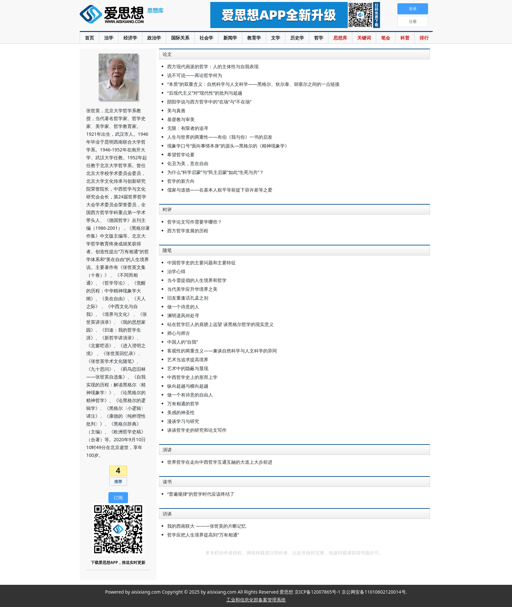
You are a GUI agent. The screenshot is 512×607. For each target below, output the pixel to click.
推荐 (118, 481)
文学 (275, 38)
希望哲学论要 (181, 154)
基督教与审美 (181, 119)
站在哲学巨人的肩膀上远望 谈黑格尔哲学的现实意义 (220, 324)
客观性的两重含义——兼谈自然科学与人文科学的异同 (222, 351)
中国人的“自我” (182, 342)
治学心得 (176, 271)
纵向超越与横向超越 (187, 386)
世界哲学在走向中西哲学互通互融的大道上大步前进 (219, 462)
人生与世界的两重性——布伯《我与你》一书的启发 (219, 137)
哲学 (318, 38)
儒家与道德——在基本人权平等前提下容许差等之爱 (219, 190)
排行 (424, 38)
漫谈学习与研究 (183, 421)
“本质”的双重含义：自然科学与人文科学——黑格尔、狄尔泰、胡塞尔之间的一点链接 (253, 84)
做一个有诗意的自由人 (190, 395)
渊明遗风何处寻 (183, 315)
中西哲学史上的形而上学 (192, 377)
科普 (404, 38)
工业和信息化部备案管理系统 (256, 600)
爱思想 (132, 18)
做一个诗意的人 (183, 307)
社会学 (206, 38)
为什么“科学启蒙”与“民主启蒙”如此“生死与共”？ (215, 172)
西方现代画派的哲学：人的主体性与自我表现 (213, 66)
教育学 (254, 38)
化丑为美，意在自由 (187, 163)
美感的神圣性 (181, 412)
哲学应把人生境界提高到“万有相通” (203, 535)
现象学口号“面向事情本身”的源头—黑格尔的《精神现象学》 (228, 146)
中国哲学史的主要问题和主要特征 (201, 262)
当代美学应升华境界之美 (192, 289)
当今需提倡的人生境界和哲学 (197, 280)
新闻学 (230, 38)
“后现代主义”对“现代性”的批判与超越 (204, 93)
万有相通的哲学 (183, 403)
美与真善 (176, 110)
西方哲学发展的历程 (187, 230)
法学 (108, 38)
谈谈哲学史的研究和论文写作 (197, 430)
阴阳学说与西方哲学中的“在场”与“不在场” (209, 102)
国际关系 (180, 38)
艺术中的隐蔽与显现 (187, 368)
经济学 (130, 38)
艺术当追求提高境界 (187, 359)
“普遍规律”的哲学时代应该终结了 (200, 494)
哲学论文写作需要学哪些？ (194, 222)
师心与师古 (178, 333)
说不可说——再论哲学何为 (194, 75)
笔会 (385, 38)
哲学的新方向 (181, 181)
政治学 (154, 38)
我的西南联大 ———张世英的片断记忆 (206, 526)
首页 (89, 38)
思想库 (340, 38)
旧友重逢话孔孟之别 (187, 298)
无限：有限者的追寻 (187, 128)
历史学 (297, 38)
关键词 (364, 38)
